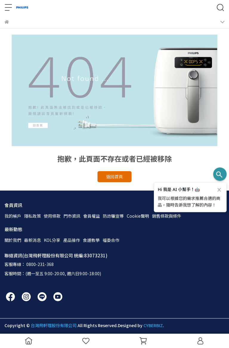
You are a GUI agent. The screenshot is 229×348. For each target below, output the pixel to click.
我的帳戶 (12, 216)
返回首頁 (114, 177)
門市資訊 (72, 216)
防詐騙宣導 (113, 216)
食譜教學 (91, 240)
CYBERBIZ (153, 325)
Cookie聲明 (138, 216)
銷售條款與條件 (166, 216)
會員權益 (91, 216)
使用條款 (52, 216)
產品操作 (71, 240)
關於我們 (12, 240)
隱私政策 (32, 216)
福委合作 (111, 240)
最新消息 (32, 240)
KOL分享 (52, 240)
